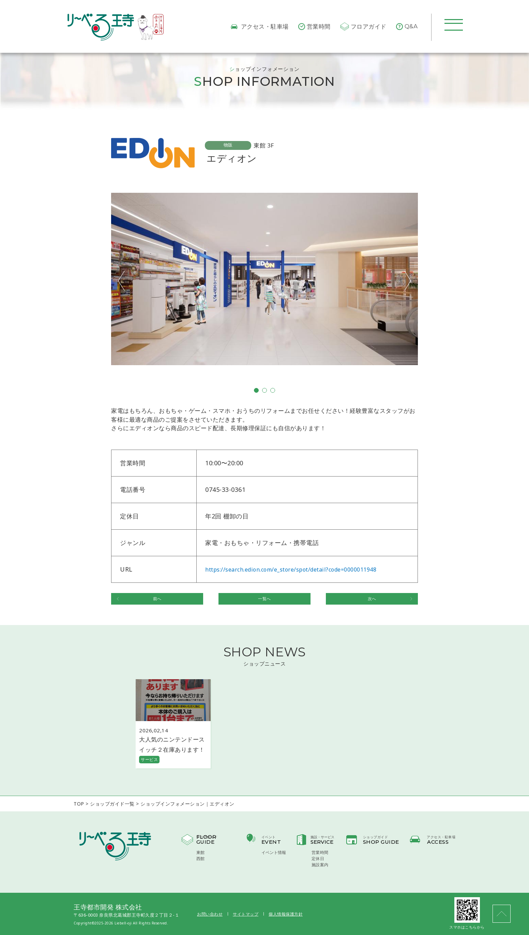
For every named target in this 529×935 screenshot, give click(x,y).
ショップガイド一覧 (112, 803)
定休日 (318, 859)
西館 (200, 859)
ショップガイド (375, 837)
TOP (79, 803)
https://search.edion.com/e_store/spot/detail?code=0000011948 (290, 569)
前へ (157, 599)
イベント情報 (273, 853)
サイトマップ (245, 914)
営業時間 (314, 26)
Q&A (407, 26)
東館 (200, 853)
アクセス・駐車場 (260, 26)
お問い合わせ (210, 914)
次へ (372, 599)
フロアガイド (363, 26)
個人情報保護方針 (286, 914)
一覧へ (264, 599)
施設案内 (320, 865)
